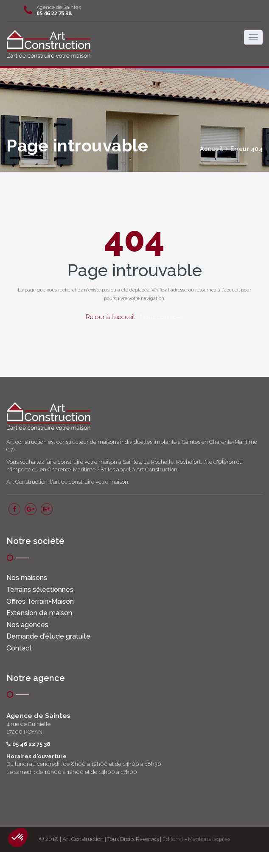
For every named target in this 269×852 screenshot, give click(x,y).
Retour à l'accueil (110, 317)
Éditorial (173, 839)
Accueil (211, 149)
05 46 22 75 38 (53, 13)
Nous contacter (162, 317)
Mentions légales (209, 839)
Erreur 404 (246, 149)
